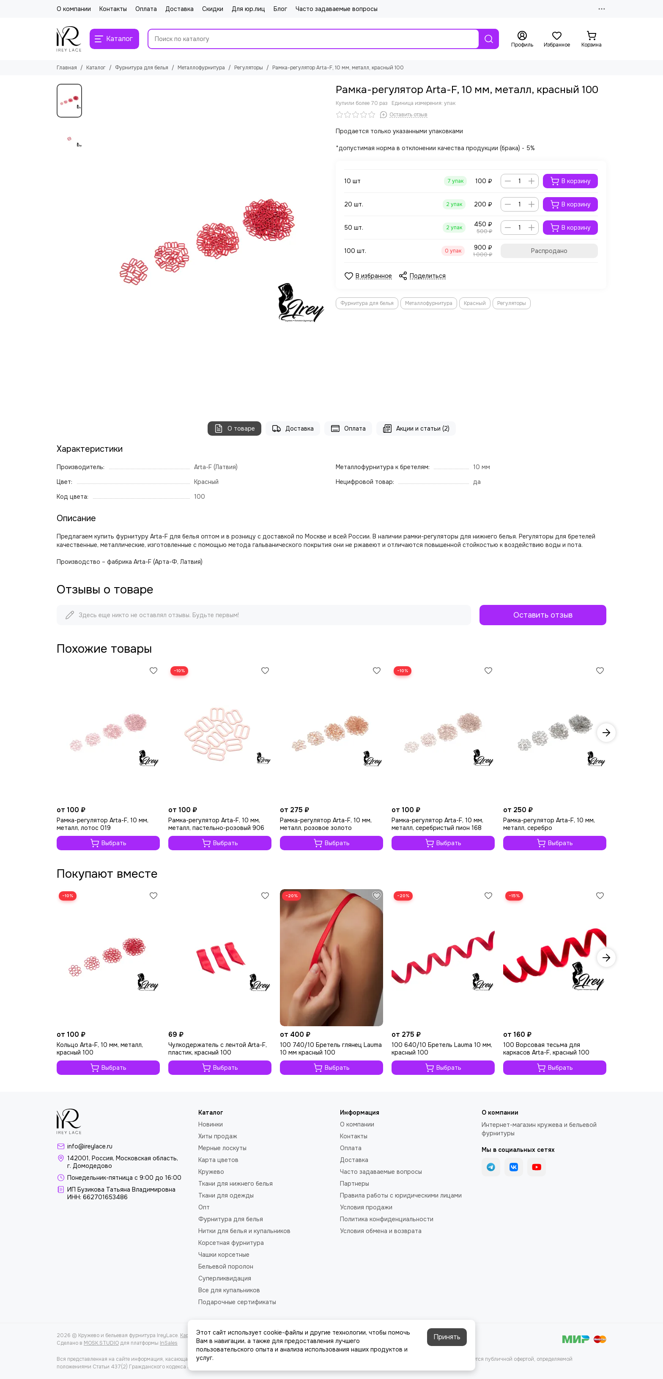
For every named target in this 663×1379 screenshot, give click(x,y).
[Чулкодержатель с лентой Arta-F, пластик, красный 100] (219, 958)
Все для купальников (229, 1290)
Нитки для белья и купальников (244, 1231)
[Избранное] (557, 39)
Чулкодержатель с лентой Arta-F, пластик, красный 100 (217, 1048)
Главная (67, 67)
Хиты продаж (217, 1136)
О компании (74, 9)
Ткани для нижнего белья (235, 1183)
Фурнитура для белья (141, 67)
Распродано (549, 251)
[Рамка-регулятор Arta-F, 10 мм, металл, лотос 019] (108, 733)
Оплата (146, 9)
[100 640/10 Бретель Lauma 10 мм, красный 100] (443, 958)
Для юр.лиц (248, 9)
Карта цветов (218, 1160)
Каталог (96, 67)
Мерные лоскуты (222, 1148)
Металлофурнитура (201, 67)
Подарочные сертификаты (237, 1302)
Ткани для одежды (226, 1195)
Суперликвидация (224, 1278)
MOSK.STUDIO (101, 1343)
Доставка (179, 9)
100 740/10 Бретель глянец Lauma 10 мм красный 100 (331, 1048)
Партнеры (354, 1183)
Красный (475, 303)
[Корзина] (591, 39)
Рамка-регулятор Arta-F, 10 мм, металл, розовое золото (326, 824)
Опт (204, 1207)
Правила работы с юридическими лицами (401, 1195)
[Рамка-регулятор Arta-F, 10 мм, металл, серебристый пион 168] (443, 733)
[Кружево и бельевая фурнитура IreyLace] (69, 39)
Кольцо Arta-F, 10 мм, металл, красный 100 (100, 1048)
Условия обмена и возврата (381, 1231)
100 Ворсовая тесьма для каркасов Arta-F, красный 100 (546, 1048)
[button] (606, 732)
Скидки (212, 9)
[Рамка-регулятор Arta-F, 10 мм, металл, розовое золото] (331, 733)
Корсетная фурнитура (231, 1243)
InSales (169, 1343)
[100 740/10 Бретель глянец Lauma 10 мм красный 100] (331, 958)
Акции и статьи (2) (416, 428)
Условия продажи (366, 1207)
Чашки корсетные (223, 1254)
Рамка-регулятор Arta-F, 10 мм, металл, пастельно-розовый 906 (216, 824)
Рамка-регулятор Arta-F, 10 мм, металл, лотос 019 (102, 824)
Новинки (210, 1124)
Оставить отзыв (543, 615)
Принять (446, 1336)
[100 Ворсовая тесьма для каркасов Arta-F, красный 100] (554, 958)
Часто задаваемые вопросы (337, 9)
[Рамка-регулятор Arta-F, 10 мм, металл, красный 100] (206, 244)
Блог (280, 9)
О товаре (234, 428)
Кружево (211, 1172)
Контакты (113, 9)
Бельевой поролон (225, 1266)
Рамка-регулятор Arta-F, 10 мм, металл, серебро (549, 824)
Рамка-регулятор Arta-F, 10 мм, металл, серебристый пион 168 (437, 824)
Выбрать (108, 843)
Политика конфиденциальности (386, 1219)
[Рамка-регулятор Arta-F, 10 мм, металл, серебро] (554, 733)
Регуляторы (248, 67)
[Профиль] (522, 39)
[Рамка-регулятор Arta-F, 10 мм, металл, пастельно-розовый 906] (219, 733)
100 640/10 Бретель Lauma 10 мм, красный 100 (442, 1048)
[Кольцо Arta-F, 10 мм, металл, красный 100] (108, 958)
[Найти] (489, 39)
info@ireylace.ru (89, 1146)
